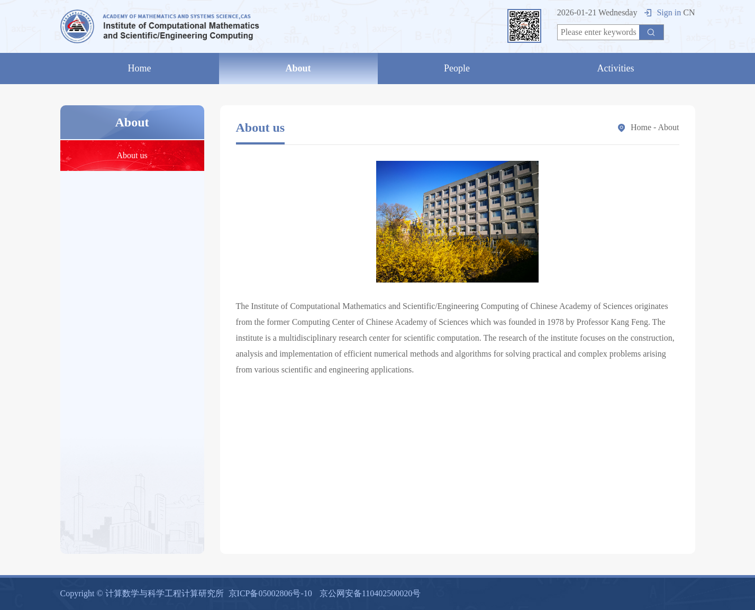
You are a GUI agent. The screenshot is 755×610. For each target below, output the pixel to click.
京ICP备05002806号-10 (270, 593)
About (298, 68)
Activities (615, 68)
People (457, 68)
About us (131, 155)
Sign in (662, 12)
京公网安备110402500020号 (370, 593)
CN (689, 12)
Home (139, 68)
